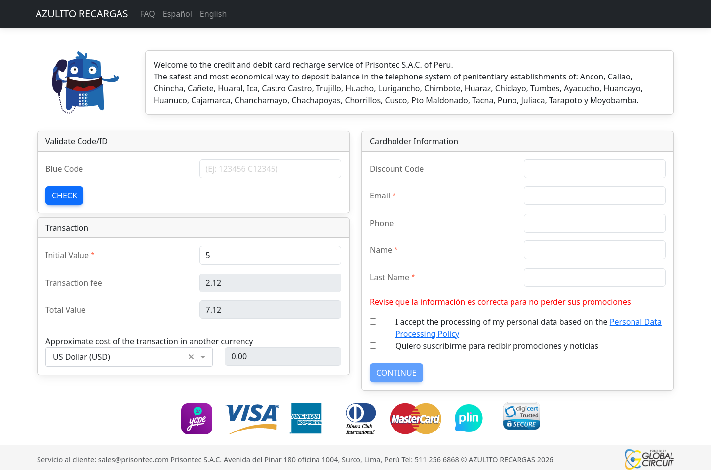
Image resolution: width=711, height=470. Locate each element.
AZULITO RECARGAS (82, 13)
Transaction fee (73, 282)
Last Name (389, 277)
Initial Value (67, 255)
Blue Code (64, 168)
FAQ (147, 13)
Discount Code (397, 168)
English (213, 13)
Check (64, 195)
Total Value (65, 309)
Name (381, 249)
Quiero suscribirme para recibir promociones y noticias (496, 345)
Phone (382, 223)
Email (380, 195)
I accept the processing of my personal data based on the (528, 327)
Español (177, 13)
